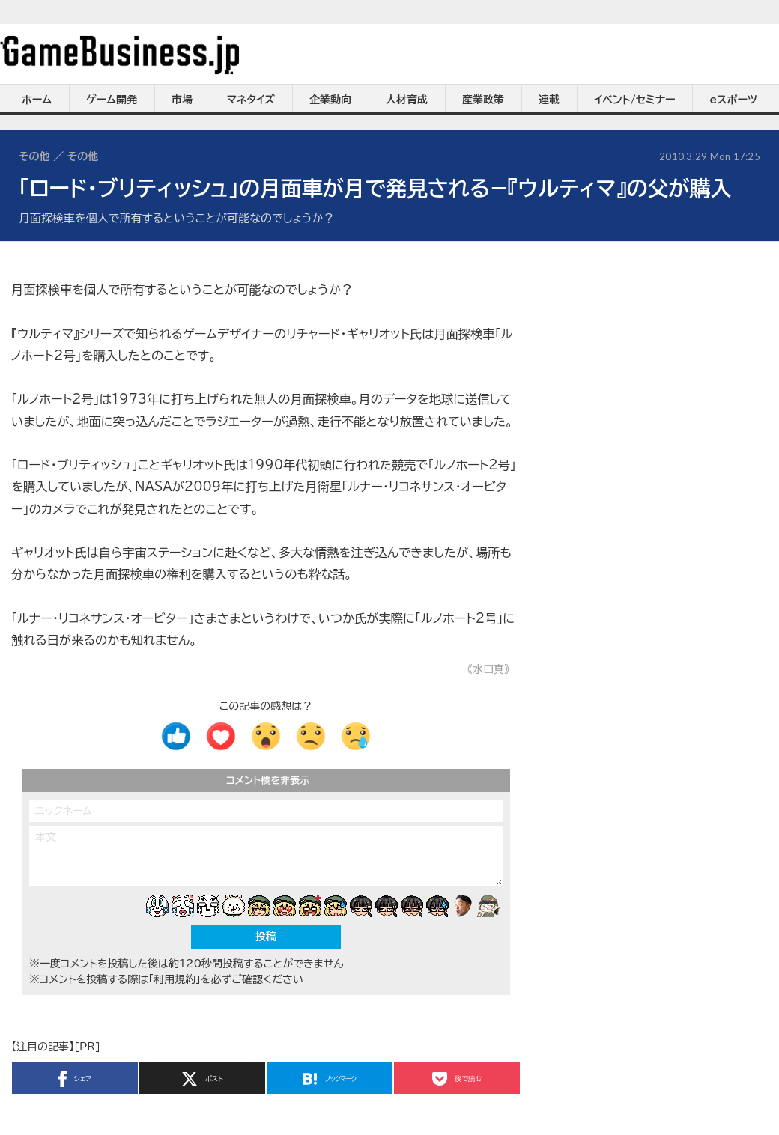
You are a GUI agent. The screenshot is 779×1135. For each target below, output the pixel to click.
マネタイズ (251, 99)
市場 (182, 99)
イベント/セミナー (635, 99)
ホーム (37, 99)
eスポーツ (733, 99)
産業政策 (483, 99)
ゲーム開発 (111, 99)
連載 (549, 99)
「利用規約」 (174, 979)
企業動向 (330, 99)
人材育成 (407, 99)
